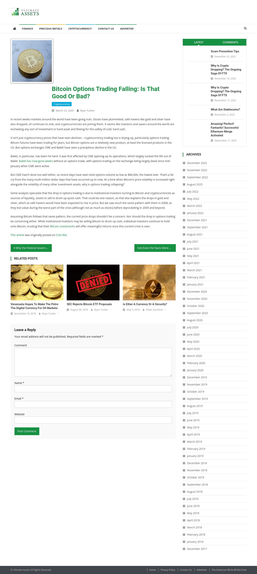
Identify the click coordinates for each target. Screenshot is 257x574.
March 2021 (194, 270)
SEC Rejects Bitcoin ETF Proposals (89, 304)
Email (19, 398)
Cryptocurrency (80, 28)
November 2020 (197, 299)
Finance (27, 28)
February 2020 (196, 363)
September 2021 (197, 227)
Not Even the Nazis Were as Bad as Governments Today (156, 248)
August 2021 (195, 234)
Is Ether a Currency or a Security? (145, 304)
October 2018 (195, 477)
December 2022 (197, 163)
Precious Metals (50, 28)
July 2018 (192, 499)
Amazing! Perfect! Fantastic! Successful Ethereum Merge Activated (225, 129)
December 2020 (197, 291)
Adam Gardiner (154, 309)
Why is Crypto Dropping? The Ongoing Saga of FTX (226, 69)
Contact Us (106, 28)
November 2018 (197, 470)
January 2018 (195, 541)
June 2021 (193, 248)
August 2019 (195, 406)
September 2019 (197, 399)
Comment (21, 345)
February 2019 (196, 449)
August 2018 (195, 491)
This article (17, 235)
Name (19, 383)
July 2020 (192, 327)
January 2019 (195, 456)
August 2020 (195, 320)
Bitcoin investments (62, 226)
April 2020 (193, 349)
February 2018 (196, 534)
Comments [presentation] (230, 42)
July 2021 (192, 241)
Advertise (126, 28)
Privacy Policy (168, 569)
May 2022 (193, 198)
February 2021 (196, 277)
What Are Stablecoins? (225, 109)
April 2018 (193, 520)
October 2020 (195, 306)
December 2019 (197, 377)
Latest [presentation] (198, 42)
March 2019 (194, 441)
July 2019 (192, 413)
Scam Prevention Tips (225, 51)
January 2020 (195, 370)
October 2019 (195, 391)
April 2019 (193, 434)
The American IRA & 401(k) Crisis (229, 569)
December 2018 (197, 463)
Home (152, 569)
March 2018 (194, 527)
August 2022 (195, 184)
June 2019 (193, 420)
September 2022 (197, 177)
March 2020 (194, 356)
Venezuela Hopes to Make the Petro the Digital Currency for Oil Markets (34, 306)
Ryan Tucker (87, 110)
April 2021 (193, 263)
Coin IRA (61, 235)
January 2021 (195, 284)
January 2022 (195, 213)
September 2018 (197, 484)
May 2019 (193, 427)
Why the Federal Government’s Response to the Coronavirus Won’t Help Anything (34, 248)
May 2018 (193, 513)
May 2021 (193, 256)
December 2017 (197, 549)
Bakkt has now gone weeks (36, 161)
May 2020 (193, 341)
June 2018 (193, 506)
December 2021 (197, 220)
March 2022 (194, 206)
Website (20, 414)
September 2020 (197, 313)
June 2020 (193, 334)
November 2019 (197, 384)
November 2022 (197, 170)
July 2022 (192, 191)
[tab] (199, 42)
